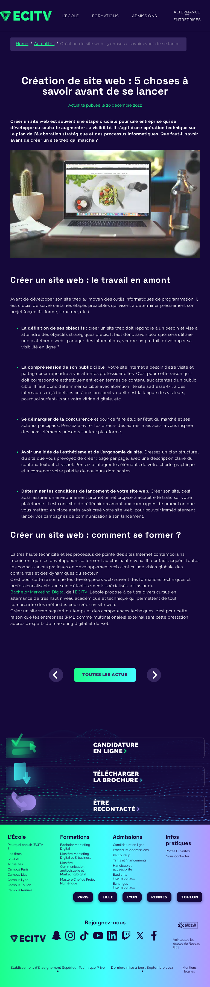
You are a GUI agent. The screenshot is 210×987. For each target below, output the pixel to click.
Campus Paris (18, 869)
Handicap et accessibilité (122, 867)
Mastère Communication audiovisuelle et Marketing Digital (73, 868)
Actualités (15, 864)
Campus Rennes (20, 890)
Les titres (15, 854)
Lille (108, 897)
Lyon (132, 897)
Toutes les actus (104, 674)
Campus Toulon (19, 885)
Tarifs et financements (130, 860)
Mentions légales (189, 969)
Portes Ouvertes (178, 851)
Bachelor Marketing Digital (75, 847)
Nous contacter (177, 856)
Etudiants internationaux (124, 876)
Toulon (189, 897)
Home (22, 43)
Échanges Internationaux (124, 885)
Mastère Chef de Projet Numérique (77, 881)
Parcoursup (121, 855)
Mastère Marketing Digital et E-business (75, 856)
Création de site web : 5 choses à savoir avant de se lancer (120, 43)
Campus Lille (17, 875)
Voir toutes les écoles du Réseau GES (186, 943)
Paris (83, 897)
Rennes (159, 897)
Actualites (44, 43)
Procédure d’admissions (131, 850)
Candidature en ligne (128, 845)
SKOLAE (14, 859)
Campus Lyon (18, 880)
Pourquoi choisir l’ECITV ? (25, 847)
